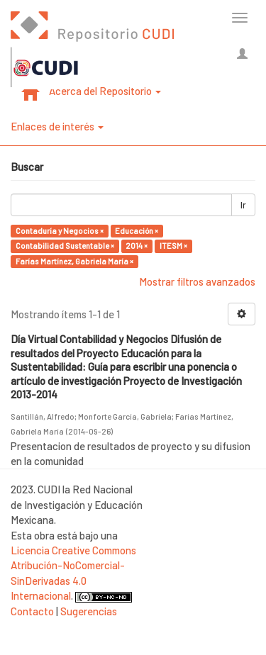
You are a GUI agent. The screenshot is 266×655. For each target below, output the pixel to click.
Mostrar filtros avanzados (197, 281)
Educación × (136, 230)
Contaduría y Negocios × (60, 230)
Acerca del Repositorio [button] (105, 90)
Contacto (32, 611)
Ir (243, 205)
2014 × (137, 245)
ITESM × (173, 245)
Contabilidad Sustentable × (65, 245)
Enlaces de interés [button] (57, 126)
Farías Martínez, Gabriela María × (74, 261)
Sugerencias (88, 611)
